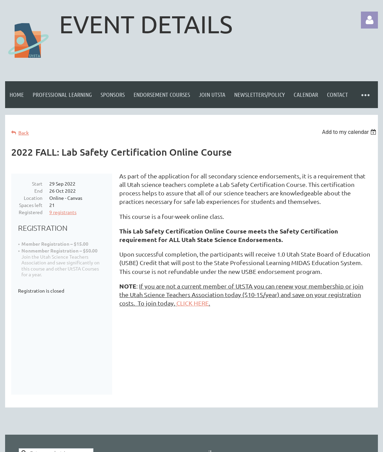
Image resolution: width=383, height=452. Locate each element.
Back (23, 132)
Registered (30, 212)
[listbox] (350, 132)
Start (37, 183)
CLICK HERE (192, 303)
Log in (369, 20)
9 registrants (62, 212)
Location (33, 198)
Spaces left (30, 205)
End (38, 191)
